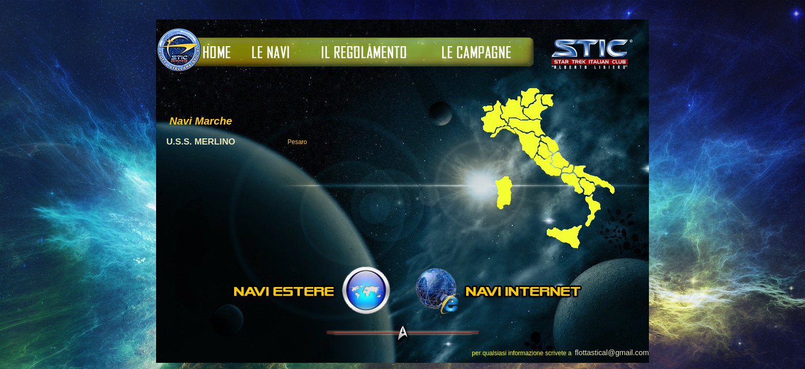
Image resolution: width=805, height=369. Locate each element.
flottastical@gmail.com (612, 352)
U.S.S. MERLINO (200, 141)
